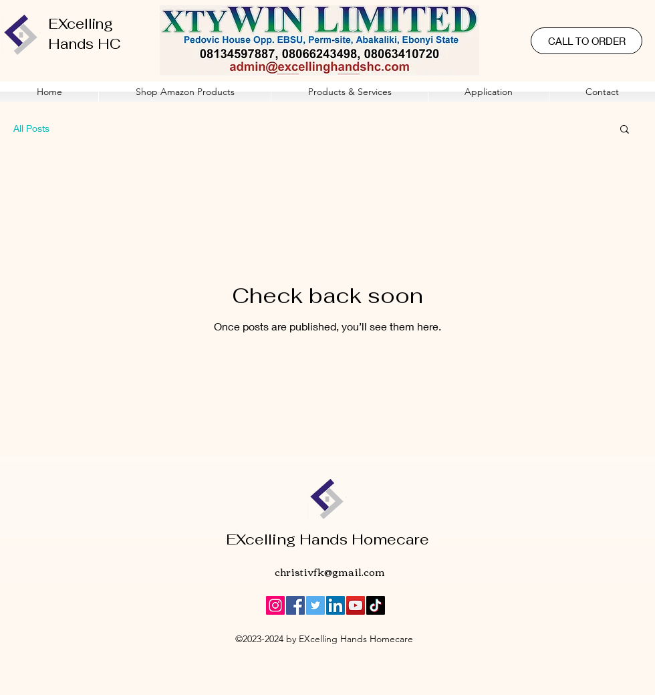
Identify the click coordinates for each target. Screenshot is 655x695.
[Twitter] (315, 605)
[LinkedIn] (335, 605)
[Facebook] (295, 605)
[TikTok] (375, 605)
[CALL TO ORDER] (586, 40)
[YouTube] (355, 605)
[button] (349, 92)
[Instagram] (275, 605)
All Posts (31, 128)
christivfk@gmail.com (330, 571)
